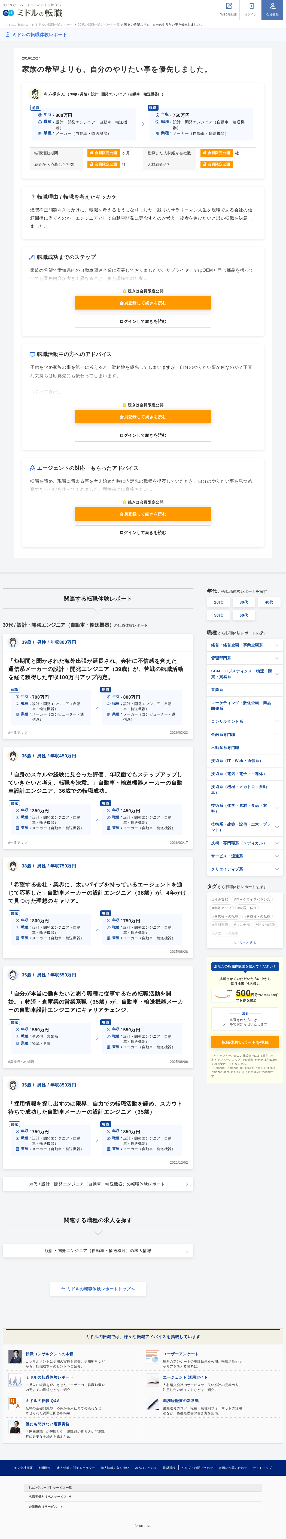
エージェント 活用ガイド (185, 1377)
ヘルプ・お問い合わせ (197, 1467)
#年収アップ (18, 733)
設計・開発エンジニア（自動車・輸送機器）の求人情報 (98, 1250)
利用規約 (45, 1467)
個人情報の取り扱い (115, 1467)
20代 (218, 602)
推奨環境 (169, 1467)
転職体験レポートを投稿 (245, 1042)
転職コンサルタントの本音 (50, 1354)
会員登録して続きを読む (143, 303)
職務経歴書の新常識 (181, 1400)
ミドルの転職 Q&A (43, 1400)
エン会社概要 (23, 1467)
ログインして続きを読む (143, 321)
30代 (243, 602)
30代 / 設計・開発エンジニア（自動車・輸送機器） (96, 1184)
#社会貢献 (220, 899)
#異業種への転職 (21, 1062)
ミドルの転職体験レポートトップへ (101, 1289)
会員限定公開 (106, 153)
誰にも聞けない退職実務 (47, 1424)
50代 (218, 615)
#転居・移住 (247, 908)
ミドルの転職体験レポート (39, 34)
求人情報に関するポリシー (76, 1467)
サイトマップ (262, 1467)
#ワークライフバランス (252, 899)
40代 (269, 602)
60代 (243, 615)
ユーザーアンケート (181, 1354)
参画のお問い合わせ (233, 1467)
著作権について (146, 1467)
